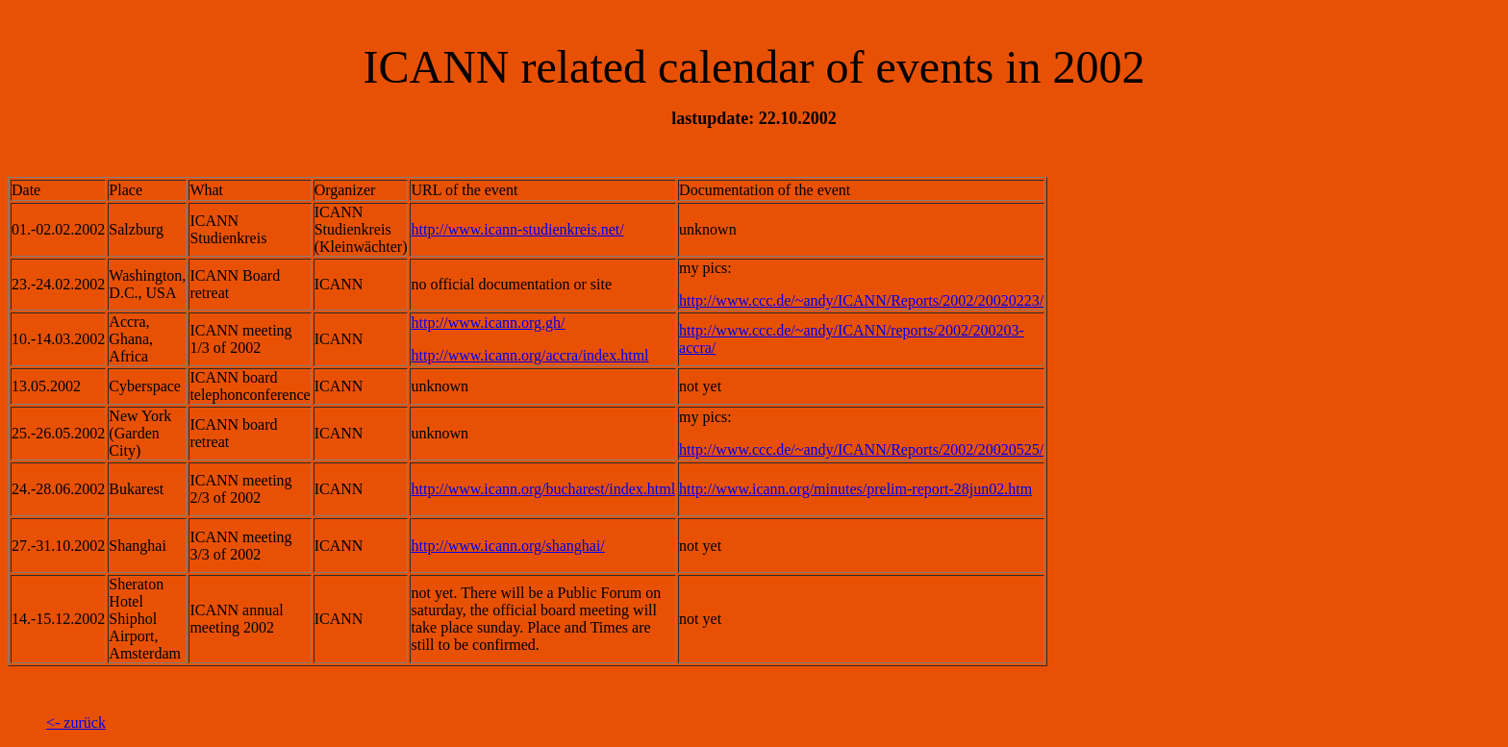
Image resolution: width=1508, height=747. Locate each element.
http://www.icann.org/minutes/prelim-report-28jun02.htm (855, 489)
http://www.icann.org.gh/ (488, 322)
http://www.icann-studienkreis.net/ (517, 229)
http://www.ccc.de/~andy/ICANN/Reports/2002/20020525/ (861, 449)
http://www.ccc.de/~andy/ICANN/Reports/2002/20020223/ (861, 300)
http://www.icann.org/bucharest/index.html (543, 489)
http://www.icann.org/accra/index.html (529, 355)
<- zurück (76, 722)
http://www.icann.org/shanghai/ (507, 545)
